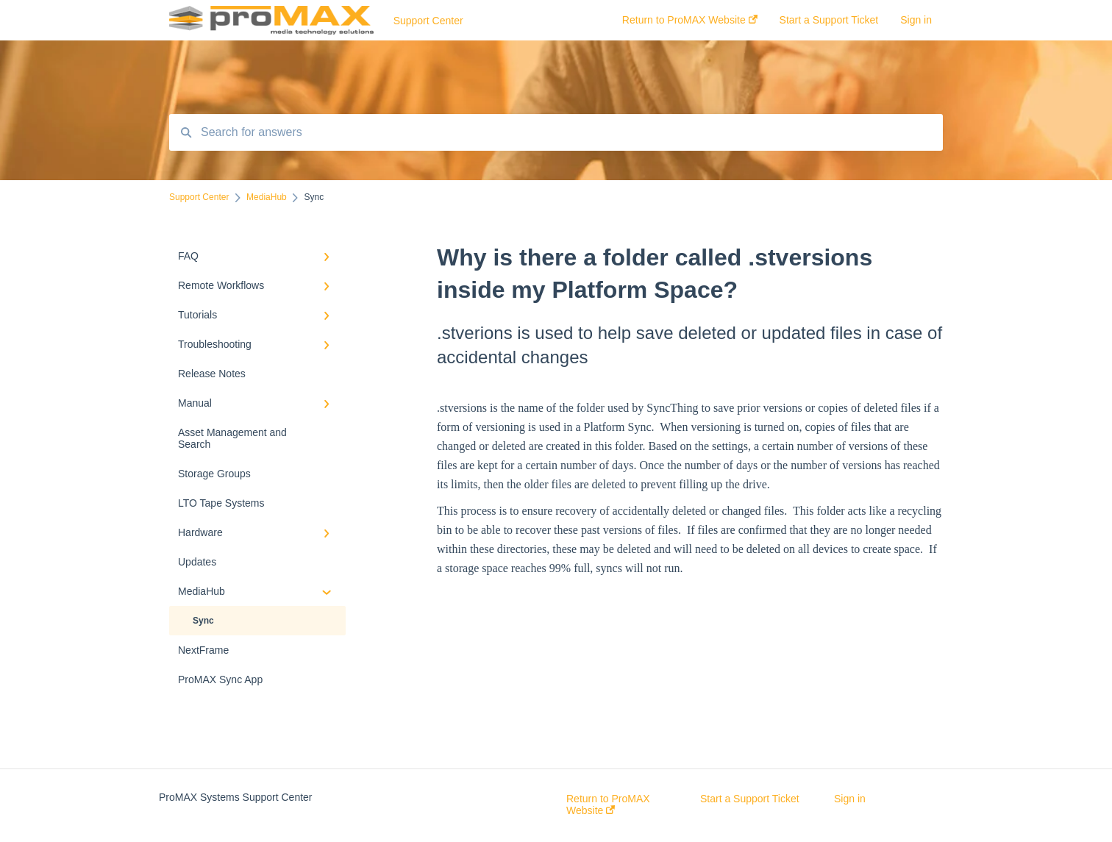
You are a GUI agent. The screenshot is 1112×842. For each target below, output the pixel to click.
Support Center (428, 20)
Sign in (850, 798)
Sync (203, 621)
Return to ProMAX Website (608, 804)
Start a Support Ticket (749, 798)
